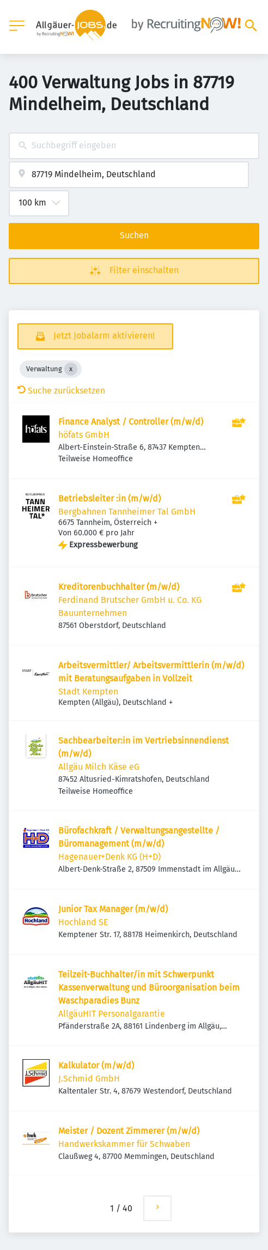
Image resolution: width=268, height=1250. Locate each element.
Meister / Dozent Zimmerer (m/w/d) (128, 1131)
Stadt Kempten (88, 691)
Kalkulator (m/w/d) (96, 1065)
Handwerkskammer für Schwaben (124, 1144)
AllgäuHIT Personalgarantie (111, 1014)
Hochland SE (83, 922)
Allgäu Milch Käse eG (98, 767)
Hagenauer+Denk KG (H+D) (109, 857)
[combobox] (134, 145)
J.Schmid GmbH (89, 1078)
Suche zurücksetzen (61, 390)
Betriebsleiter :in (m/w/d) (109, 498)
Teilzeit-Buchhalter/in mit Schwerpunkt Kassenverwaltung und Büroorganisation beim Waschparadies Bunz (149, 987)
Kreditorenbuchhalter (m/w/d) (118, 587)
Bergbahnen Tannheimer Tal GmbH (127, 511)
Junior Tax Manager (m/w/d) (113, 909)
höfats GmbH (83, 435)
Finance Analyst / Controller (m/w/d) (130, 421)
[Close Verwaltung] (70, 369)
